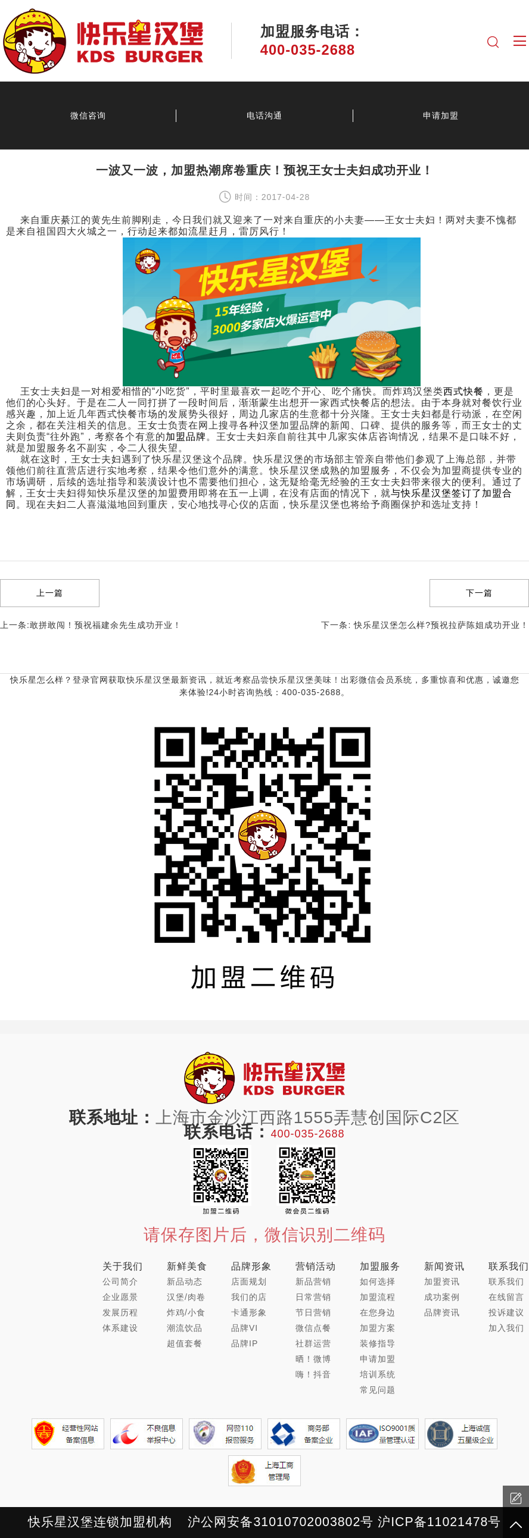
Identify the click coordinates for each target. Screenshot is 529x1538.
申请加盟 (441, 115)
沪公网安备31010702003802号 (281, 1522)
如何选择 (378, 1281)
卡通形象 (249, 1312)
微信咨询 (88, 115)
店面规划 (249, 1281)
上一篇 (49, 593)
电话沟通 (264, 115)
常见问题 (378, 1390)
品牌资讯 (442, 1312)
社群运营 (313, 1343)
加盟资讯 (442, 1281)
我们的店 (249, 1297)
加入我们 (506, 1328)
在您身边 (378, 1312)
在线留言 (506, 1297)
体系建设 (120, 1328)
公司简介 (120, 1281)
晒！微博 (313, 1359)
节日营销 (313, 1312)
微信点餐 (313, 1328)
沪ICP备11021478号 (439, 1522)
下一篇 (479, 593)
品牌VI (244, 1328)
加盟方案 (378, 1328)
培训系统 (378, 1374)
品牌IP (244, 1343)
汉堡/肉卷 (186, 1297)
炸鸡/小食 (186, 1312)
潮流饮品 (185, 1328)
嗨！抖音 (313, 1374)
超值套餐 (185, 1343)
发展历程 (120, 1312)
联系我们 (506, 1281)
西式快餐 (463, 391)
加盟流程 (378, 1297)
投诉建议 (506, 1312)
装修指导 (378, 1343)
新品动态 (185, 1281)
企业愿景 (120, 1297)
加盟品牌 (186, 437)
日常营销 (313, 1297)
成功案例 (442, 1297)
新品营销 (313, 1281)
